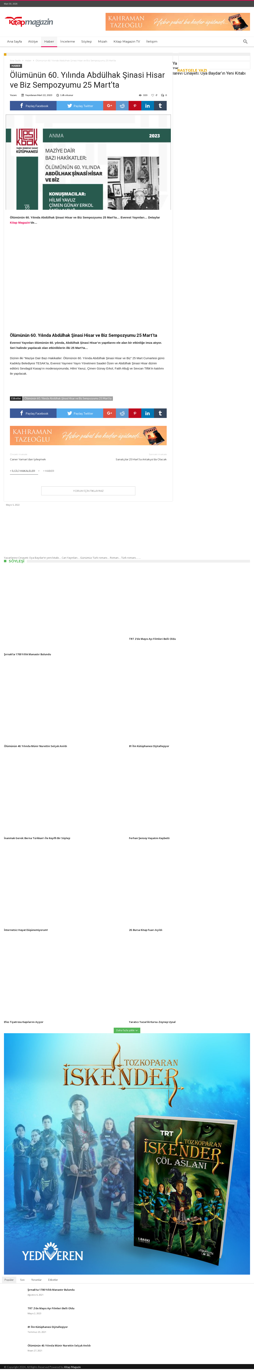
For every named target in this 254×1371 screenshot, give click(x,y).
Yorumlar (36, 1281)
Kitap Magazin (72, 1369)
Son (22, 1281)
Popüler (9, 1281)
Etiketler (53, 1281)
